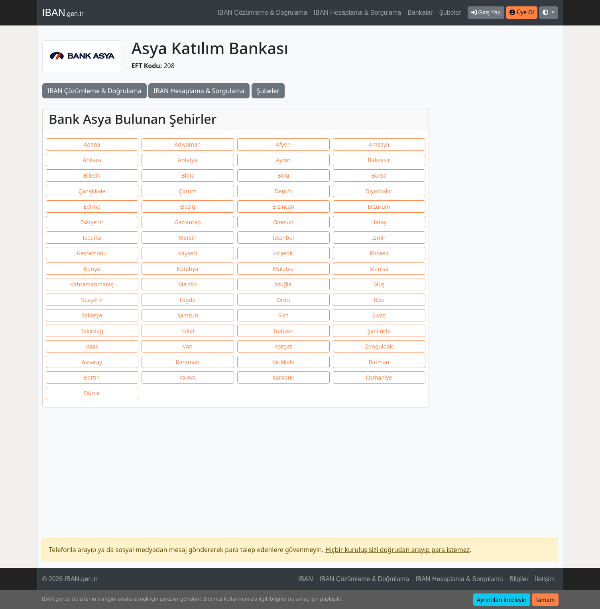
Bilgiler (519, 579)
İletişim (545, 579)
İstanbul (283, 237)
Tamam (545, 599)
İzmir (379, 237)
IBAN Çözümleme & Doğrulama (262, 12)
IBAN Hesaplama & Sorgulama (357, 12)
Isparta (92, 237)
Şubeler (450, 12)
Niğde (187, 300)
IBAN (63, 12)
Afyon (283, 144)
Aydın (283, 160)
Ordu (283, 300)
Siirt (283, 315)
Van (188, 346)
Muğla (283, 284)
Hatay (378, 222)
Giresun (283, 222)
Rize (379, 300)
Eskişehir (91, 222)
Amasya (379, 144)
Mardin (187, 284)
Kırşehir (283, 253)
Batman (379, 362)
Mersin (188, 237)
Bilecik (91, 175)
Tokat (188, 331)
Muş (378, 284)
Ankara (92, 160)
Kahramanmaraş (92, 284)
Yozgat (283, 346)
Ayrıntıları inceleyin (502, 599)
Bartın (92, 377)
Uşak (91, 346)
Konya (92, 268)
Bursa (378, 175)
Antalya (187, 160)
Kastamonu (92, 253)
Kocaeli (379, 253)
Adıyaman (188, 144)
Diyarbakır (379, 191)
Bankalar (420, 12)
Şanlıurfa (379, 331)
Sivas (379, 315)
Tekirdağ (92, 331)
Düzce (92, 393)
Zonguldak (379, 346)
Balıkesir (379, 160)
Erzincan (283, 206)
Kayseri (187, 253)
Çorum (188, 191)
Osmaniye (379, 377)
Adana (92, 144)
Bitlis (187, 175)
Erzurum (379, 206)
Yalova (187, 377)
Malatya (283, 268)
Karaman (187, 362)
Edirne (91, 206)
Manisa (379, 268)
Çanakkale (92, 191)
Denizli (283, 191)
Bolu (283, 175)
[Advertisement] (498, 154)
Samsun (187, 315)
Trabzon (283, 331)
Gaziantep (187, 222)
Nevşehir (91, 300)
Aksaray (92, 362)
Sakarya (92, 315)
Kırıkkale (283, 362)
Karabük (283, 377)
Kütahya (188, 268)
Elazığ (187, 206)
